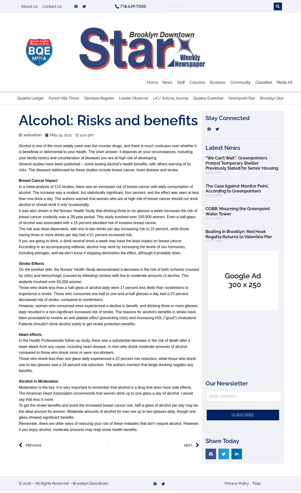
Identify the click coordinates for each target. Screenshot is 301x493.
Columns (197, 84)
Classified (263, 84)
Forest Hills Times (64, 100)
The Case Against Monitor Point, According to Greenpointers (237, 190)
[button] (211, 455)
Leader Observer (133, 100)
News (167, 84)
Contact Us (52, 7)
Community (240, 84)
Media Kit (284, 84)
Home (152, 84)
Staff (181, 84)
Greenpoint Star (241, 100)
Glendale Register (99, 100)
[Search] (278, 7)
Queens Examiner (208, 100)
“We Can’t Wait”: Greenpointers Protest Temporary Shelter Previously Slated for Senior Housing (242, 164)
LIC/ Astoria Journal (170, 100)
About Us (29, 7)
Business (218, 84)
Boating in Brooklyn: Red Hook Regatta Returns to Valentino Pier (239, 236)
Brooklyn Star (272, 100)
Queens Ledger (30, 100)
